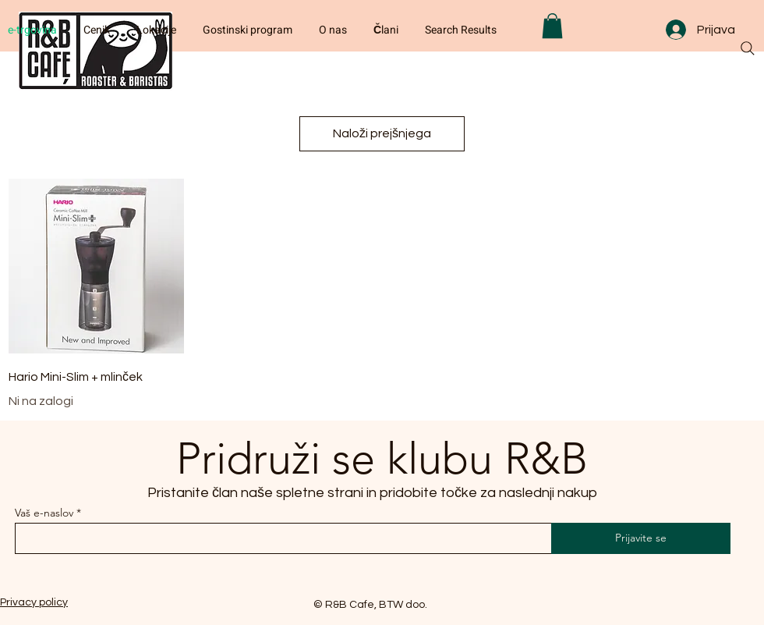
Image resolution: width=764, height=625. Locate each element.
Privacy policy (34, 602)
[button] (552, 25)
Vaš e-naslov (44, 512)
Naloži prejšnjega (382, 133)
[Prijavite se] (640, 538)
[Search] (747, 48)
